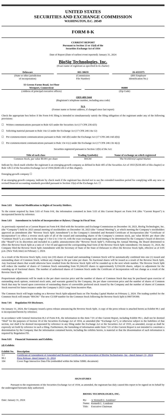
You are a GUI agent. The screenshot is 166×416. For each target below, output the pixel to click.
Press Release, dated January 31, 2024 (36, 358)
